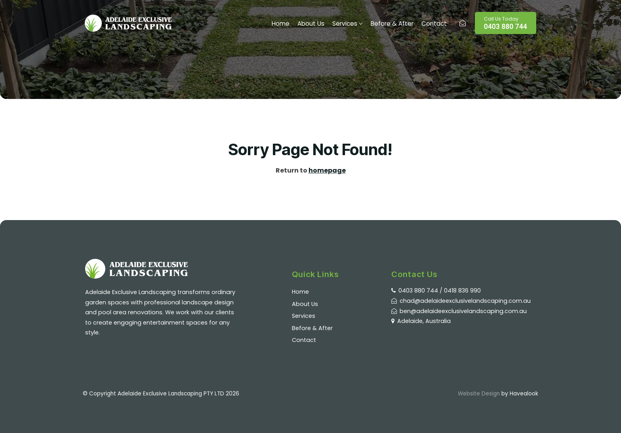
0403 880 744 (505, 22)
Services (344, 23)
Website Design (479, 393)
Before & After (392, 23)
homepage (327, 170)
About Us (310, 23)
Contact (434, 23)
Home (281, 23)
